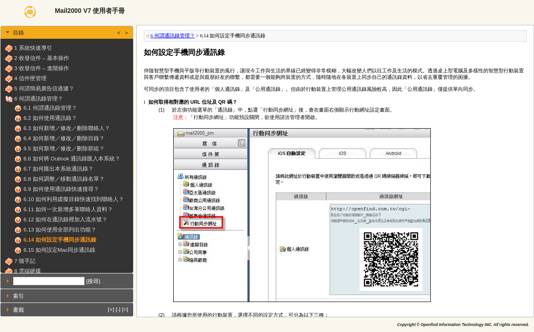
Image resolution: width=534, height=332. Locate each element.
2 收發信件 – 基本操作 (41, 58)
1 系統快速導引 (33, 48)
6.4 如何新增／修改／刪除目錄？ (64, 138)
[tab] (66, 32)
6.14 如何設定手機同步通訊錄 (59, 240)
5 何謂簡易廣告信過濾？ (44, 88)
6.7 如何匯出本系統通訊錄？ (58, 169)
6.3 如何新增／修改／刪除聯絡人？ (66, 128)
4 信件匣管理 (30, 78)
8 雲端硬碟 (27, 271)
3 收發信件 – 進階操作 (41, 68)
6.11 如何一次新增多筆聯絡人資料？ (68, 209)
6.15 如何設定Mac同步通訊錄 (59, 250)
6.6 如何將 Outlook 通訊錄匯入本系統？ (71, 158)
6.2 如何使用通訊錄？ (50, 118)
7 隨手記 (24, 261)
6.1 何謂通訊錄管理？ (50, 108)
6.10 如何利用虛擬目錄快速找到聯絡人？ (73, 199)
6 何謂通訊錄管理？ (38, 98)
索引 (18, 296)
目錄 (70, 32)
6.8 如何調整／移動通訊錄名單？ (64, 179)
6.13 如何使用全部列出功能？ (59, 229)
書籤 (70, 309)
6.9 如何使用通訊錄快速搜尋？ (61, 189)
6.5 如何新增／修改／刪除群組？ (64, 148)
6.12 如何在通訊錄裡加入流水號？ (65, 219)
